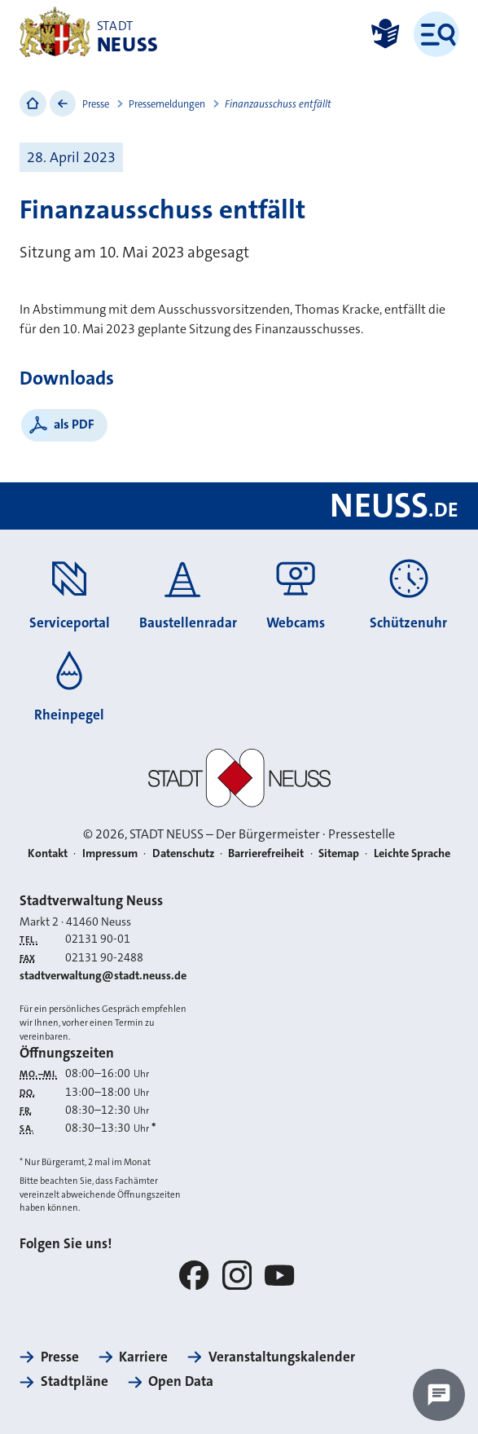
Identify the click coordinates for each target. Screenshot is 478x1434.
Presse (95, 104)
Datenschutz (183, 853)
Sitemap (338, 853)
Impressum (110, 853)
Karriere (143, 1357)
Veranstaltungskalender (281, 1357)
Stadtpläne (74, 1382)
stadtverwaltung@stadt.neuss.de (103, 975)
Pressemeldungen (167, 104)
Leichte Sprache (412, 853)
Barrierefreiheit (266, 853)
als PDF (74, 424)
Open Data (180, 1382)
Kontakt (48, 853)
